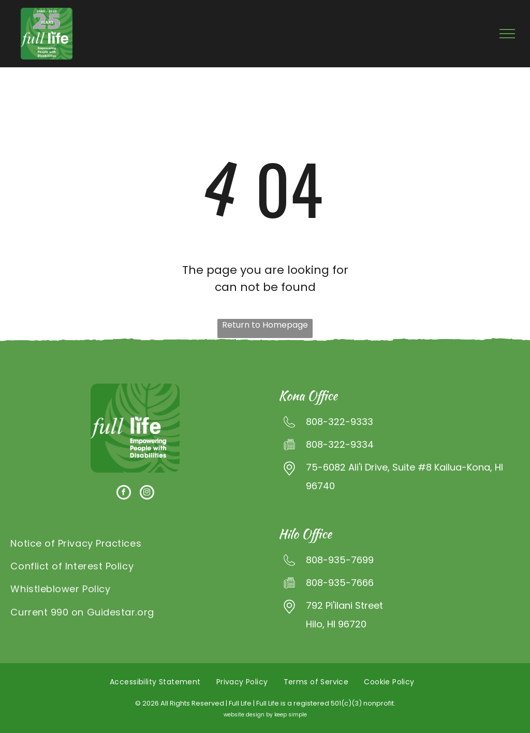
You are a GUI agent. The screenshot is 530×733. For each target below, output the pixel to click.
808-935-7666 (340, 582)
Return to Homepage (265, 325)
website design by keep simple (265, 715)
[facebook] (123, 493)
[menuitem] (135, 543)
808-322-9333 (339, 421)
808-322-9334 (340, 444)
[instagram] (147, 493)
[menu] (507, 33)
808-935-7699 (340, 559)
